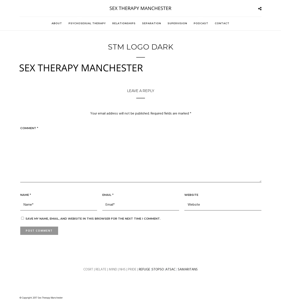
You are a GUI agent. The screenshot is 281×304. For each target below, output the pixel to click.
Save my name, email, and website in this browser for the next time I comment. (92, 218)
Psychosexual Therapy (87, 23)
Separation (151, 23)
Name (25, 194)
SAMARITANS (188, 269)
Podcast (201, 23)
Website (191, 194)
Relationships (124, 23)
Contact (222, 23)
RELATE (101, 269)
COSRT (88, 269)
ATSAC (170, 269)
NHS (122, 269)
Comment (29, 128)
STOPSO (158, 269)
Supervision (177, 23)
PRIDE (132, 269)
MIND (113, 269)
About (57, 23)
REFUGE (144, 269)
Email (107, 194)
